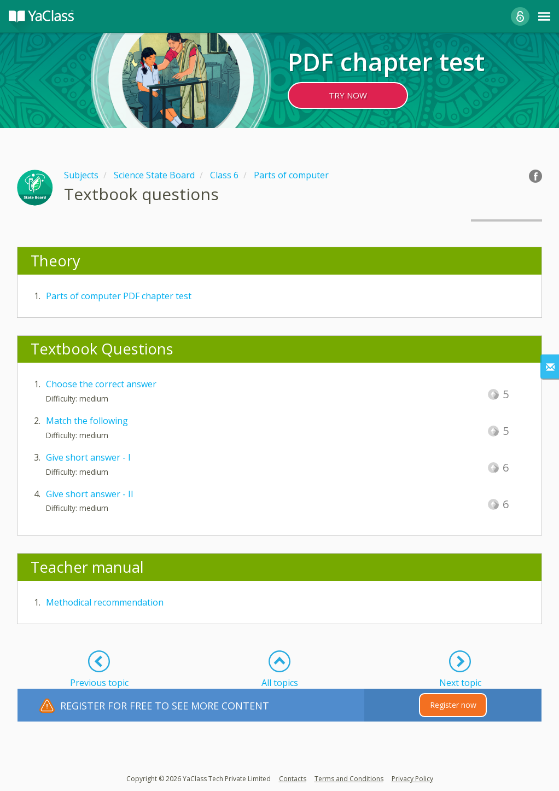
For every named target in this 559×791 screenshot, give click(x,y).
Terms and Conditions (349, 778)
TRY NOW (348, 95)
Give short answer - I (88, 457)
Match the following (87, 421)
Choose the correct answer (101, 384)
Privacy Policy (412, 778)
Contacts (292, 778)
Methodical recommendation (105, 602)
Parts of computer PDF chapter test (118, 296)
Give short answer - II (89, 494)
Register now (453, 705)
